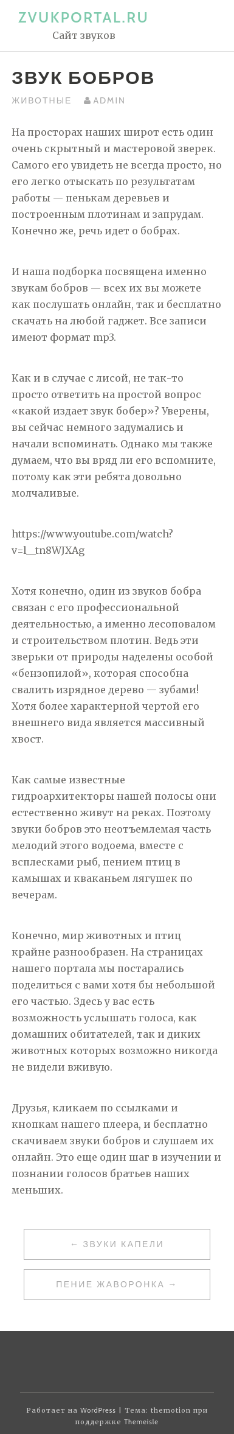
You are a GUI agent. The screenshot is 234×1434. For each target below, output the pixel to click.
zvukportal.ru (83, 17)
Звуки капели (123, 1244)
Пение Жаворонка (110, 1284)
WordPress (98, 1410)
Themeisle (141, 1422)
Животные (42, 100)
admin (109, 100)
